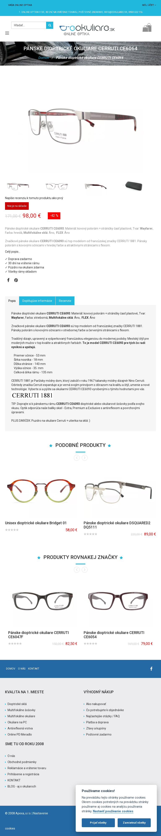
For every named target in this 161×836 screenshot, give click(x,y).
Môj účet (149, 5)
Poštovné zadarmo (99, 734)
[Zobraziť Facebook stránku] (8, 280)
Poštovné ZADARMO (91, 12)
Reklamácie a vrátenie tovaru (27, 768)
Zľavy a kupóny (96, 728)
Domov (43, 58)
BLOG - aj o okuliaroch (22, 786)
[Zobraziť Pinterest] (16, 280)
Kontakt (33, 668)
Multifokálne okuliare (21, 716)
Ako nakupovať (96, 704)
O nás (21, 668)
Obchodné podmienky (22, 762)
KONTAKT (14, 780)
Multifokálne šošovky (21, 710)
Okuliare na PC (17, 722)
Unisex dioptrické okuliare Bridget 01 (36, 523)
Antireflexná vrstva (20, 728)
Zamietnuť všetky (134, 822)
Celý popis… (12, 251)
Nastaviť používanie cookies (113, 811)
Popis (12, 300)
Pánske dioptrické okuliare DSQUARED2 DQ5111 (117, 525)
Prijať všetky (98, 822)
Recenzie (65, 300)
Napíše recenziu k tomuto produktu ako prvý (34, 198)
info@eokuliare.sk (115, 12)
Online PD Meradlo (20, 734)
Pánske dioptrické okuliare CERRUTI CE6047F (38, 634)
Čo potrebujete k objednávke (105, 710)
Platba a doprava (97, 722)
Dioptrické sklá (17, 704)
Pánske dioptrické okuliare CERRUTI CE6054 (114, 634)
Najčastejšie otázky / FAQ (103, 716)
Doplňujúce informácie (37, 300)
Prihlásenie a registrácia (23, 774)
